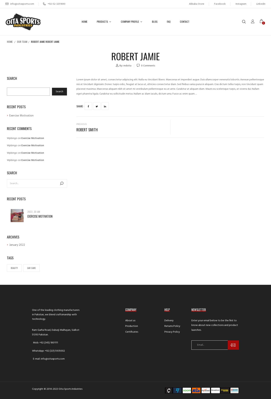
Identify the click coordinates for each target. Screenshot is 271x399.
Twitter (97, 106)
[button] (262, 21)
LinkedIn (105, 106)
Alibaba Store (196, 4)
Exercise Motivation (21, 115)
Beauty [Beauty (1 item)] (14, 268)
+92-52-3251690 (54, 4)
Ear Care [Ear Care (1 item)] (31, 268)
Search (12, 78)
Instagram (241, 4)
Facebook (220, 4)
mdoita (127, 66)
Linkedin (260, 4)
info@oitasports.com (22, 4)
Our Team (22, 42)
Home (10, 42)
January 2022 (17, 245)
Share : (80, 106)
